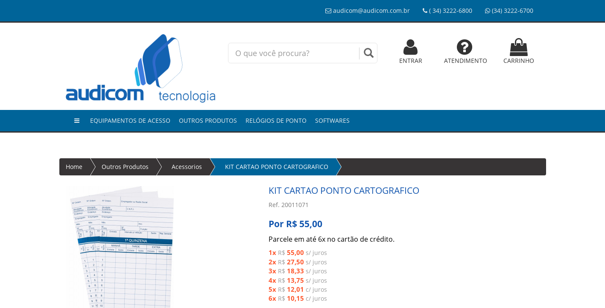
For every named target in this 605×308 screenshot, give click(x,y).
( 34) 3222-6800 (447, 10)
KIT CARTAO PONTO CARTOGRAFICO (276, 167)
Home (74, 167)
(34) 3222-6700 (509, 10)
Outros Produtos (208, 120)
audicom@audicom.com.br (367, 10)
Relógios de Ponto (276, 120)
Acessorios (187, 167)
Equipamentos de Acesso (130, 120)
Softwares (332, 120)
